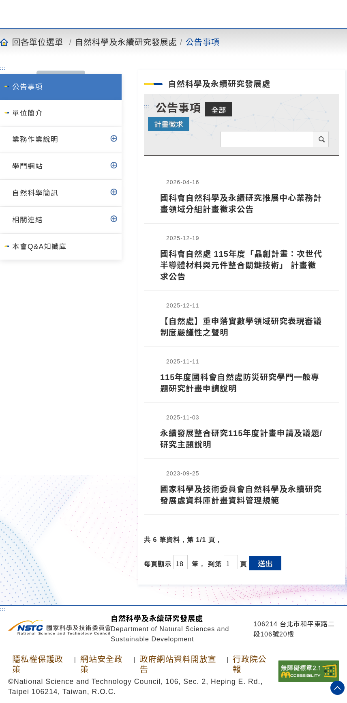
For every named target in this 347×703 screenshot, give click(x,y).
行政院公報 (250, 664)
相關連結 (27, 220)
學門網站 (27, 166)
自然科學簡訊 (35, 193)
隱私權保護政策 (37, 664)
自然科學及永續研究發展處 (126, 42)
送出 (265, 563)
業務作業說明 (35, 139)
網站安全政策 (101, 664)
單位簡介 (27, 113)
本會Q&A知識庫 (39, 247)
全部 (218, 109)
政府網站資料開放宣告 (178, 664)
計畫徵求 (168, 123)
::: (3, 68)
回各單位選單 (37, 42)
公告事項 (203, 42)
